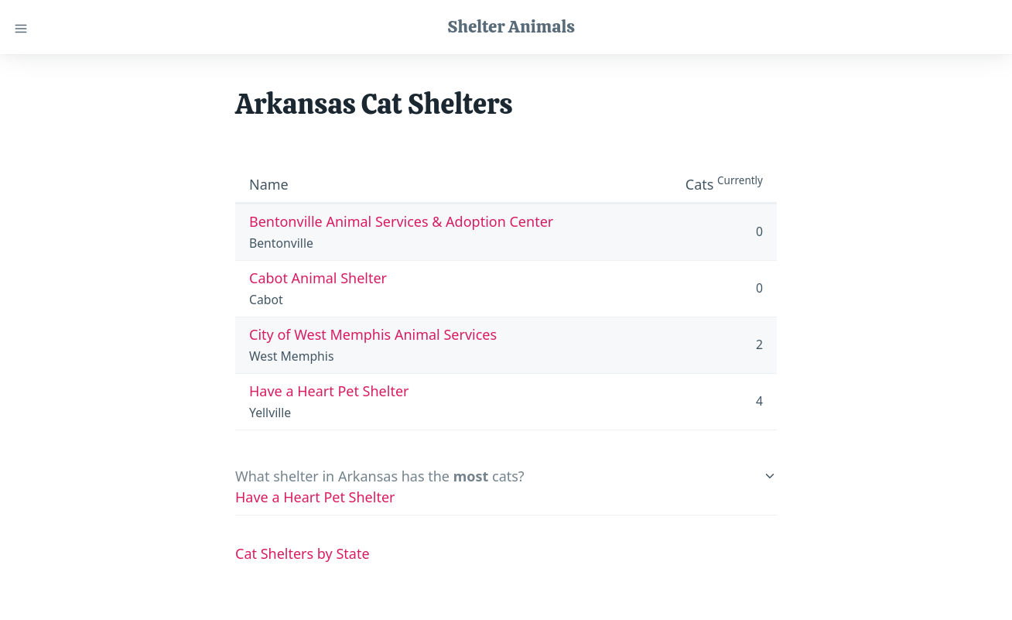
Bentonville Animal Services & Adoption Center (401, 221)
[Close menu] (21, 26)
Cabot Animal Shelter (318, 278)
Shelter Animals (511, 26)
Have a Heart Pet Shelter (329, 391)
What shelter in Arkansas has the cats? (380, 476)
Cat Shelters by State (302, 553)
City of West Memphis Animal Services (373, 334)
